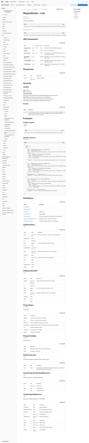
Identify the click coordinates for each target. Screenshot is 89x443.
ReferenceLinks (27, 216)
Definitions (76, 18)
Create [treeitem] (5, 113)
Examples (76, 16)
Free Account (74, 4)
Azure (29, 9)
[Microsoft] (2, 1)
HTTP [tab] (25, 125)
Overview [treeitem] (5, 37)
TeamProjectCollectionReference (30, 218)
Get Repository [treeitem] (7, 128)
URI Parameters (77, 11)
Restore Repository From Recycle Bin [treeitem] (9, 136)
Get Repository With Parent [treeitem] (9, 130)
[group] (44, 26)
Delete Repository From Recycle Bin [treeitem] (9, 119)
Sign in (86, 1)
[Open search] (83, 2)
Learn (24, 9)
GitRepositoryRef (27, 209)
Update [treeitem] (5, 138)
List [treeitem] (5, 132)
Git (40, 9)
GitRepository (26, 206)
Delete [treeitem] (5, 116)
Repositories (45, 9)
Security (75, 14)
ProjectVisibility (27, 214)
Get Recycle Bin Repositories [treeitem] (7, 125)
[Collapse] (15, 8)
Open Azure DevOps (82, 4)
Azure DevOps (35, 9)
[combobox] (8, 11)
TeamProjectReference (28, 221)
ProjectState (26, 211)
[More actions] (65, 9)
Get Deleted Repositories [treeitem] (9, 122)
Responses (76, 13)
